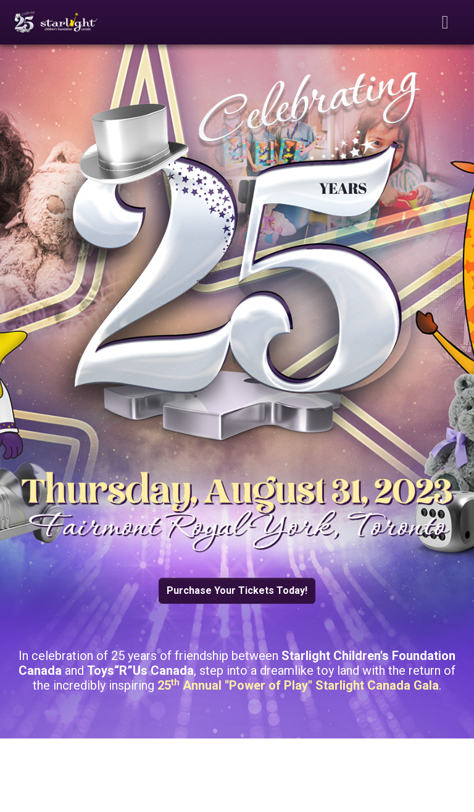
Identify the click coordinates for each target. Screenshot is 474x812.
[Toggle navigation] (445, 22)
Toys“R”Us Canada (140, 670)
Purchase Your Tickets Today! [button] (237, 590)
